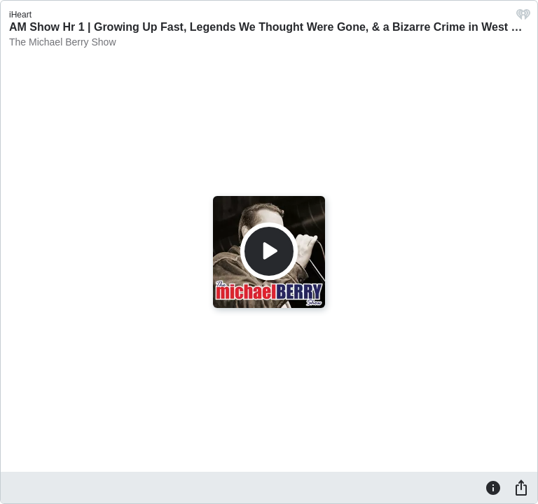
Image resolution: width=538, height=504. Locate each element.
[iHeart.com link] (523, 18)
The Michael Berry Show (62, 42)
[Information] (493, 487)
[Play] (269, 251)
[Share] (521, 487)
